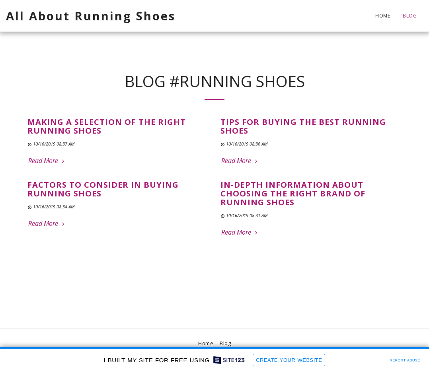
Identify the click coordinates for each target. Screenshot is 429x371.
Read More (47, 161)
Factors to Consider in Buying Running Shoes (103, 189)
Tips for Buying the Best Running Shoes (303, 126)
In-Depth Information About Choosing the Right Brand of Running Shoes (292, 193)
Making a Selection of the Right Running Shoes (106, 126)
